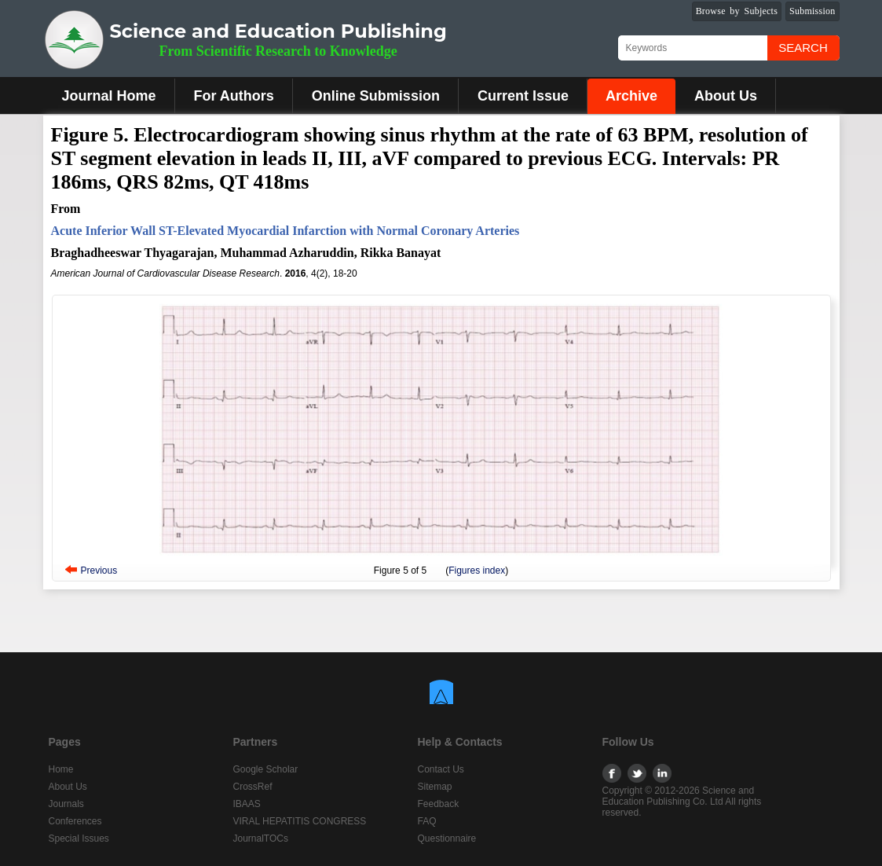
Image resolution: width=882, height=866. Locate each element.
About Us (725, 96)
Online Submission (376, 96)
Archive (631, 96)
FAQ (427, 821)
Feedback (438, 803)
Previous (99, 570)
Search (803, 47)
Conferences (75, 821)
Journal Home (109, 96)
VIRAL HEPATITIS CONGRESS (300, 821)
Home (61, 769)
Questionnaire (447, 838)
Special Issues (79, 838)
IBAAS (247, 803)
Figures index (476, 570)
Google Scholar (265, 769)
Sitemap (435, 786)
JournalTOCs (260, 838)
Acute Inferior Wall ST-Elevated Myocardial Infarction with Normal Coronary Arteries (285, 230)
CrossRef (253, 786)
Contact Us (441, 769)
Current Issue (523, 96)
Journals (66, 803)
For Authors (234, 96)
